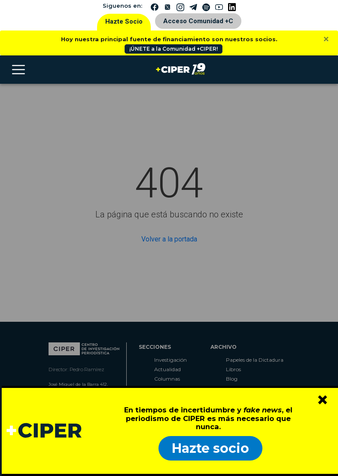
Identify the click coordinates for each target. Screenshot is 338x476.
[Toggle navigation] (18, 69)
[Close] (326, 39)
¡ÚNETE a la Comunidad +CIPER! (173, 49)
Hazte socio (210, 448)
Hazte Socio (124, 21)
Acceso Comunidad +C (198, 21)
